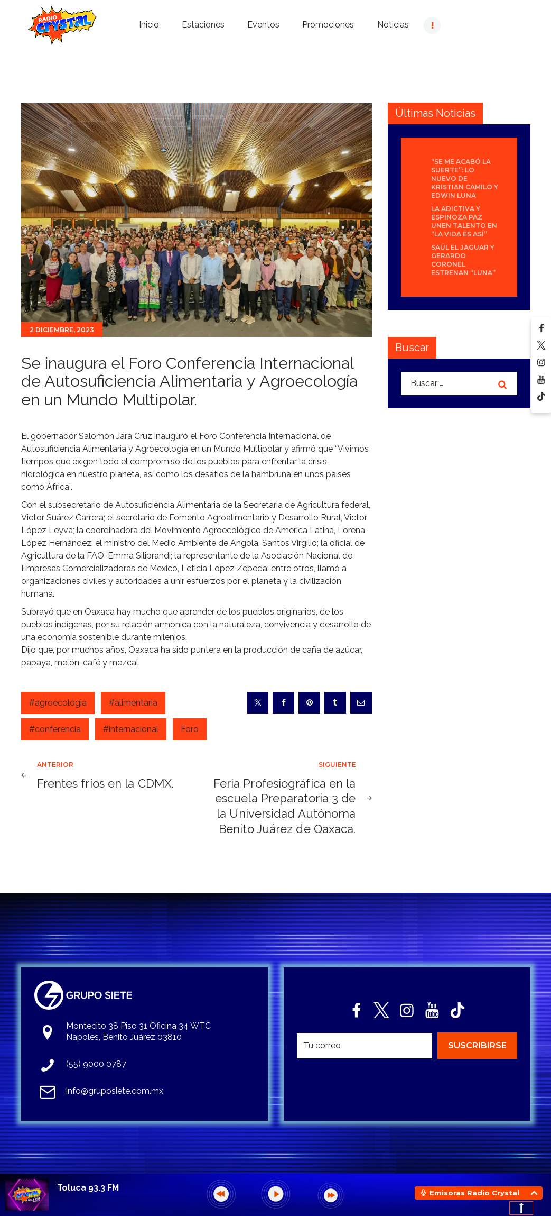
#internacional (130, 729)
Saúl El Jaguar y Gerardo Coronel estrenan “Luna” (463, 260)
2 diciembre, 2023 (62, 330)
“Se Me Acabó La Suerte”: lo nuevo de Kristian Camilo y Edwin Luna (464, 178)
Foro (190, 729)
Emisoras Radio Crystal (474, 1192)
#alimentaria (133, 703)
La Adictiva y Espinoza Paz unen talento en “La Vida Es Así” (464, 221)
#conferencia (55, 729)
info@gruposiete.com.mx (114, 1091)
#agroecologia (58, 703)
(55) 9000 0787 (96, 1064)
